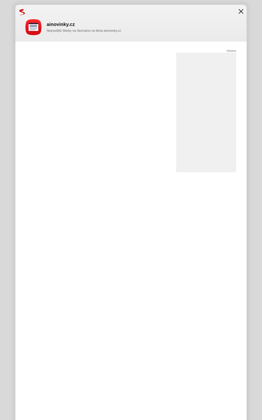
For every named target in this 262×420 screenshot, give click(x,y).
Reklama (231, 51)
